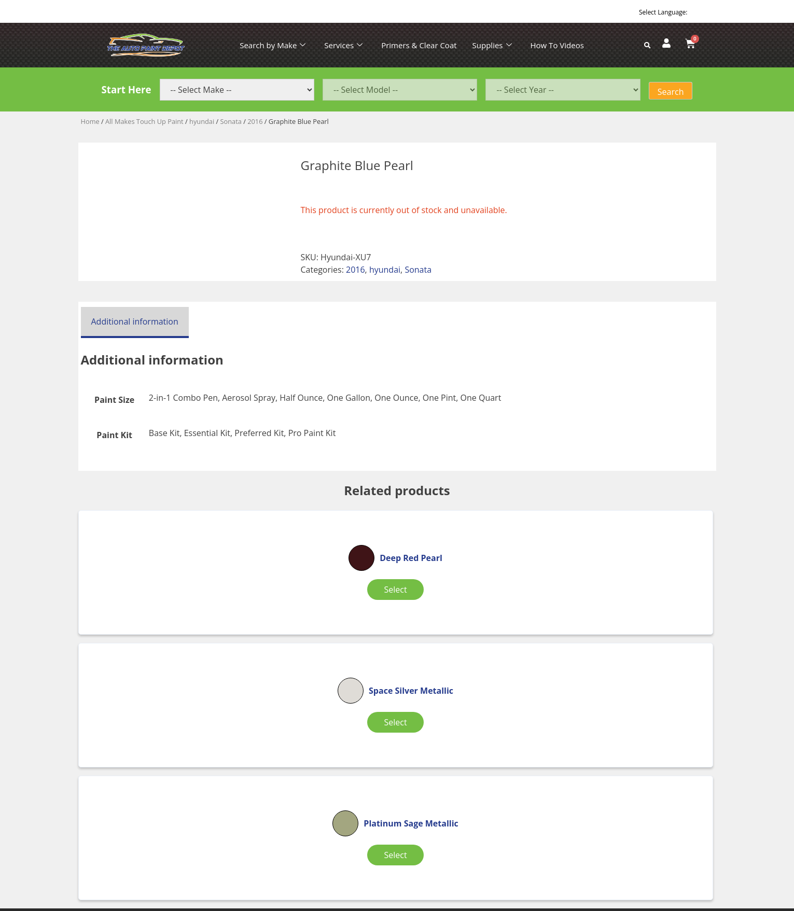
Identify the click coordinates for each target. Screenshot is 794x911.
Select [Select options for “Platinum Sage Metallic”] (601, 595)
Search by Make (272, 45)
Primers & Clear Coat (418, 45)
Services (343, 45)
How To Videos (557, 45)
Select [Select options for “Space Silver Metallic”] (392, 595)
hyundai (201, 121)
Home (90, 121)
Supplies (492, 45)
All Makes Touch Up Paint (144, 121)
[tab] (135, 322)
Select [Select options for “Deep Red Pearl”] (182, 595)
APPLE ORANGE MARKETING (527, 901)
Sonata (231, 121)
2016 (254, 121)
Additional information (134, 321)
